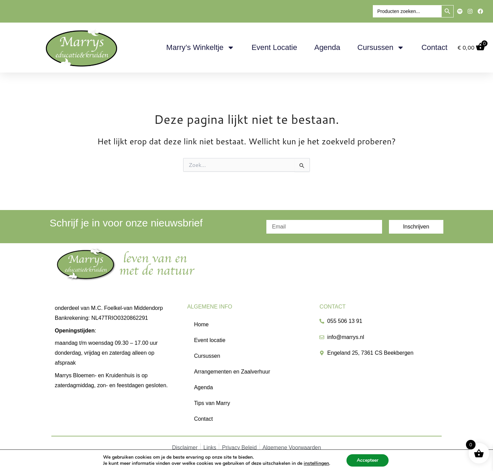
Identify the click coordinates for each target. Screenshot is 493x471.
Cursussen (380, 47)
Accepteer (367, 460)
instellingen (316, 463)
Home (201, 324)
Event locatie (274, 47)
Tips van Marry (212, 403)
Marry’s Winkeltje (200, 47)
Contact (434, 47)
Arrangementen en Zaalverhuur (232, 372)
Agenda (327, 47)
